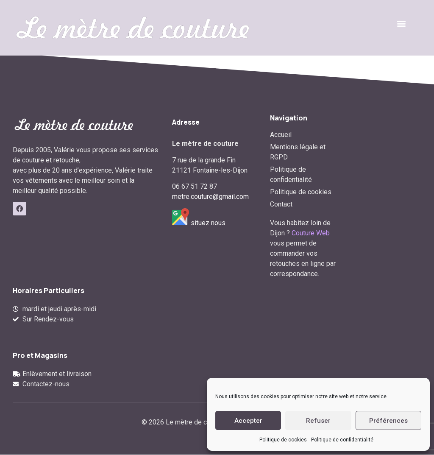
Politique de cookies (283, 440)
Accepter (248, 420)
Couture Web (311, 233)
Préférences (388, 420)
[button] (402, 24)
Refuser (318, 420)
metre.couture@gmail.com (210, 197)
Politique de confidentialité (342, 440)
